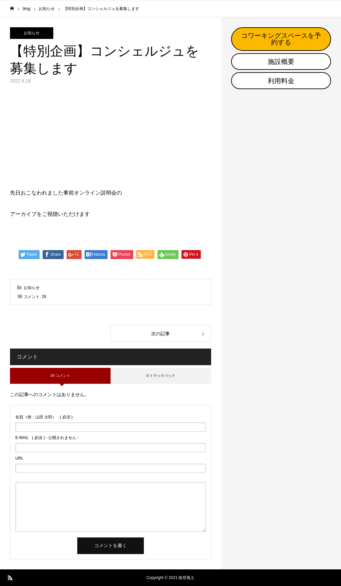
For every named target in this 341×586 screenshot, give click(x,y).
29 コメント (60, 375)
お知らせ (32, 33)
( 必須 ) (44, 417)
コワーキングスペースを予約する (281, 39)
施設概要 (281, 61)
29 (44, 296)
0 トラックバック (161, 375)
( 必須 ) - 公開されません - (47, 438)
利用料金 (281, 80)
